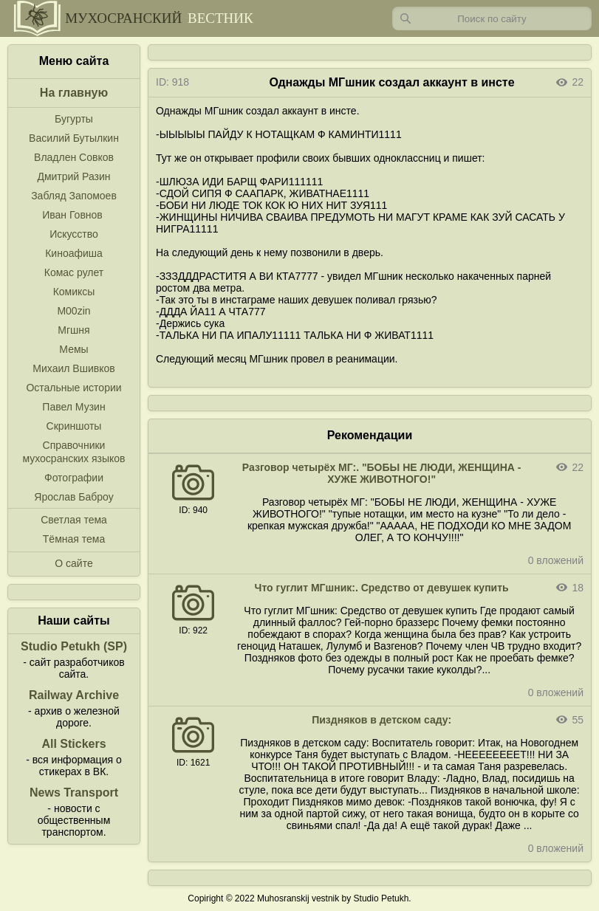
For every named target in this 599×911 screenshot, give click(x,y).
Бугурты (74, 119)
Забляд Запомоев (74, 196)
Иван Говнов (72, 215)
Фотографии (73, 478)
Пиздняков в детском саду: (381, 720)
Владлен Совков (74, 157)
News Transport (74, 792)
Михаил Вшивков (73, 368)
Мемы (73, 349)
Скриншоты (74, 426)
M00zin (73, 311)
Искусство (73, 234)
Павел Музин (73, 407)
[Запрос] (492, 18)
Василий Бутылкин (74, 138)
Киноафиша (74, 253)
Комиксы (74, 292)
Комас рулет (73, 272)
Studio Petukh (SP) (74, 646)
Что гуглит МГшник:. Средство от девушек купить (382, 588)
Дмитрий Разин (73, 176)
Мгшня (73, 330)
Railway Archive (74, 695)
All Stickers (73, 744)
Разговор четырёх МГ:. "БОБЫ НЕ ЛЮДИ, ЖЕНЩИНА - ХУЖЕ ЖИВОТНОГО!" (381, 473)
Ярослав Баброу (73, 497)
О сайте (73, 563)
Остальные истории (73, 387)
